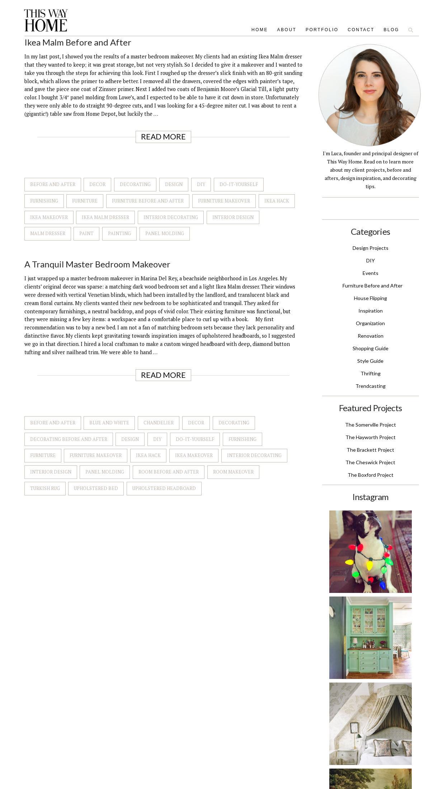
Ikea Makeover (49, 217)
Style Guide (370, 361)
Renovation (370, 336)
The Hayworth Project (370, 437)
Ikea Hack (276, 201)
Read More (163, 136)
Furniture (85, 201)
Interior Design (233, 217)
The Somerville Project (370, 425)
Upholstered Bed (96, 488)
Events (370, 273)
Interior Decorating (170, 217)
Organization (370, 323)
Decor (97, 184)
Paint (86, 233)
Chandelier (158, 422)
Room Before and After (168, 472)
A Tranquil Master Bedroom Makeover (97, 264)
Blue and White (109, 422)
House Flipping (370, 298)
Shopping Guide (370, 348)
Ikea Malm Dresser (105, 217)
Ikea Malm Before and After (77, 42)
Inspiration (370, 311)
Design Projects (370, 248)
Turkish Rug (45, 488)
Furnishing (44, 201)
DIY (201, 184)
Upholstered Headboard (164, 488)
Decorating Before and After (68, 439)
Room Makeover (233, 472)
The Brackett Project (370, 450)
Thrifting (370, 373)
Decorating (135, 184)
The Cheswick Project (370, 462)
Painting (119, 233)
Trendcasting (370, 386)
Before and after (52, 184)
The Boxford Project (370, 475)
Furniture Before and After (148, 201)
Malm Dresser (47, 233)
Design (174, 184)
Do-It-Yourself (239, 184)
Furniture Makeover (224, 201)
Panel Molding (164, 233)
